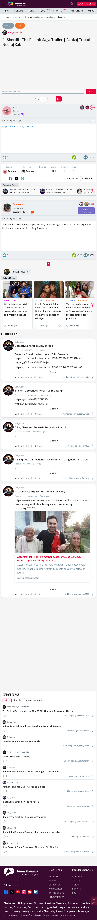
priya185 (85, 446)
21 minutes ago (71, 730)
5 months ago (67, 414)
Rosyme (85, 478)
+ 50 (91, 204)
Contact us (55, 884)
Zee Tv (76, 880)
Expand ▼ (54, 372)
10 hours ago (73, 478)
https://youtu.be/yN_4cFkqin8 (17, 126)
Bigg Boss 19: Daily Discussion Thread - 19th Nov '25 (30, 847)
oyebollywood (83, 414)
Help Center (55, 888)
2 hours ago (68, 715)
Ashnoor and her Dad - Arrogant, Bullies (24, 786)
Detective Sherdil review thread (34, 345)
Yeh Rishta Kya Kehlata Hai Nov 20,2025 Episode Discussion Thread (38, 711)
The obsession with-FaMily (17, 756)
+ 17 (92, 107)
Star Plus (77, 876)
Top (94, 901)
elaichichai (84, 776)
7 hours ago (68, 821)
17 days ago (72, 594)
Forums (18, 10)
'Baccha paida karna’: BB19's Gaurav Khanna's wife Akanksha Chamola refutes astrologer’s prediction (79, 311)
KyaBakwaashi (83, 715)
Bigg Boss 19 (10, 782)
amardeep (84, 791)
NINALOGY (84, 851)
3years (12, 171)
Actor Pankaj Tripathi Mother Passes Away (40, 491)
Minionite (85, 377)
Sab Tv (76, 892)
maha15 (85, 836)
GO (58, 98)
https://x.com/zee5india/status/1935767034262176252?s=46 (49, 367)
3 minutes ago (70, 851)
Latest (7, 700)
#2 (93, 218)
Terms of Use (56, 892)
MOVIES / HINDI (10, 300)
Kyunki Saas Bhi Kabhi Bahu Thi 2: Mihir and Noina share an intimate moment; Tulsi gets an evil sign (48, 311)
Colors (76, 884)
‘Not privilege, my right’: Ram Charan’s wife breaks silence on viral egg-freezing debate (17, 309)
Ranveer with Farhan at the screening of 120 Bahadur (31, 771)
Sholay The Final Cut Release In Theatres (24, 817)
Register (91, 4)
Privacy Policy (56, 896)
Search (90, 91)
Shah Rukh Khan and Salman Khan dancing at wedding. (32, 832)
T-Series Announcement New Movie (21, 741)
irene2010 (84, 594)
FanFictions (77, 10)
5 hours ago (68, 745)
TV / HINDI (39, 300)
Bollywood (15, 32)
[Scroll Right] (92, 191)
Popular (18, 700)
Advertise (54, 880)
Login (81, 4)
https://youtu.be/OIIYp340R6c (31, 403)
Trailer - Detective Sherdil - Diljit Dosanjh (39, 390)
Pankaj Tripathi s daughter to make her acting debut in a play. (51, 459)
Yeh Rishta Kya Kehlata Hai (16, 707)
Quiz (43, 10)
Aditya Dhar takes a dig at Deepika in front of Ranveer (32, 726)
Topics (32, 10)
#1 (93, 120)
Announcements (33, 700)
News (7, 10)
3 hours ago (71, 806)
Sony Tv (76, 888)
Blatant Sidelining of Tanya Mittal (21, 801)
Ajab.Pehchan (83, 761)
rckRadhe (85, 730)
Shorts (57, 10)
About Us (54, 876)
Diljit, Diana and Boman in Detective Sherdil (40, 427)
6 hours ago (71, 776)
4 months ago (72, 377)
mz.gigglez (84, 806)
